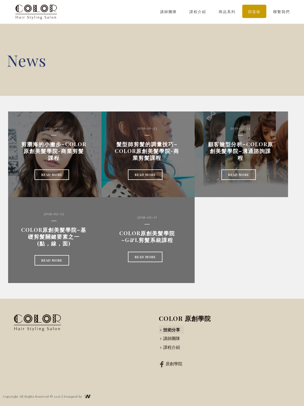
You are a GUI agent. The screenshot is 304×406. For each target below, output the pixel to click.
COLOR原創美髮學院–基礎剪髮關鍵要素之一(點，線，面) (53, 236)
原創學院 (170, 364)
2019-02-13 (54, 213)
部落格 (254, 11)
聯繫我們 (281, 11)
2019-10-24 (240, 128)
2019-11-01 (54, 128)
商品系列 (227, 11)
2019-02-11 (147, 217)
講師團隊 (168, 11)
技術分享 (170, 329)
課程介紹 (197, 11)
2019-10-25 (147, 128)
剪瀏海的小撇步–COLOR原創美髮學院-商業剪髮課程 (53, 150)
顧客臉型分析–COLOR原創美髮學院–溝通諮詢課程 (240, 150)
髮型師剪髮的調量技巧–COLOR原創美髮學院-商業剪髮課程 (147, 150)
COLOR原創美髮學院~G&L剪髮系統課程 (147, 236)
